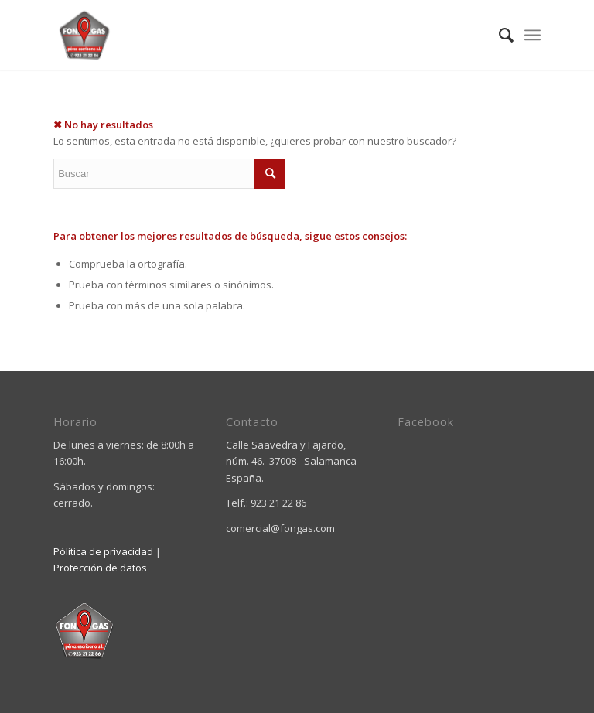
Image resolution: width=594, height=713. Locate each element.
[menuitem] (498, 35)
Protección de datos (100, 568)
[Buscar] (498, 35)
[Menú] (532, 35)
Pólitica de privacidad (103, 551)
